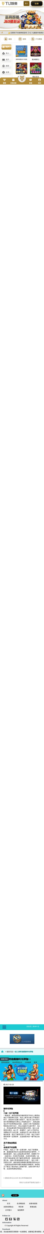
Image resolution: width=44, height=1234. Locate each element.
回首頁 (29, 1026)
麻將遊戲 (15, 1115)
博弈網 (20, 1207)
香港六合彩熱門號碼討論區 (29, 1182)
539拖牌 (28, 1062)
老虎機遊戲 (21, 1203)
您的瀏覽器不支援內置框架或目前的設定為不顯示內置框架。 (22, 42)
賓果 (35, 1062)
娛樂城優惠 (33, 1203)
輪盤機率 (21, 1210)
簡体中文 (36, 1026)
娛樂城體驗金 (8, 1207)
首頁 (8, 1203)
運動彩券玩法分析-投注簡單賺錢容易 (18, 1178)
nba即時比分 (26, 1059)
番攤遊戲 (33, 1207)
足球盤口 (8, 1210)
